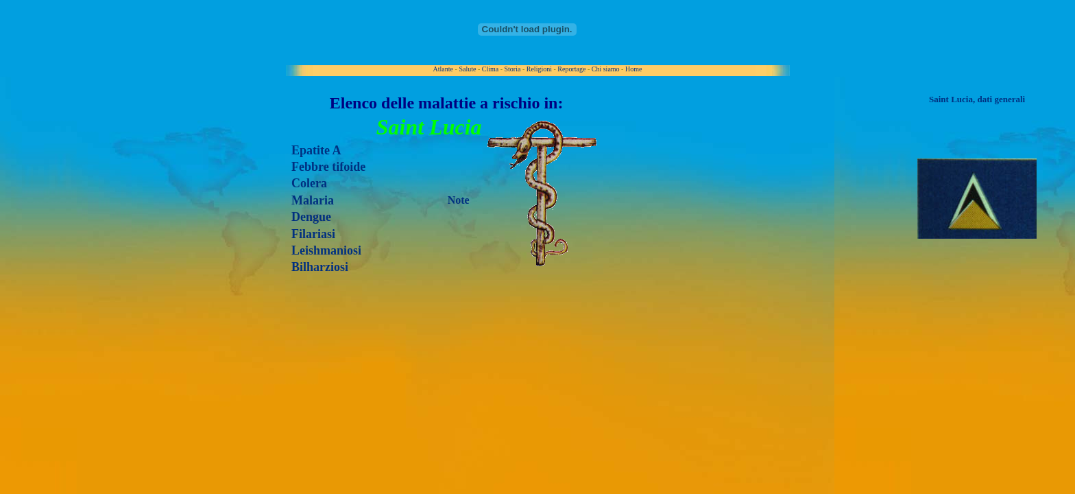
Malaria (312, 200)
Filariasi (313, 234)
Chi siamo (606, 69)
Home (633, 69)
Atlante (443, 69)
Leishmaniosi (326, 250)
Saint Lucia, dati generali (977, 99)
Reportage (571, 69)
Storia (513, 69)
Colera (309, 183)
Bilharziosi (319, 267)
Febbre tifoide (328, 167)
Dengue (311, 217)
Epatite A (316, 150)
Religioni (539, 69)
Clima (490, 69)
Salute (467, 69)
